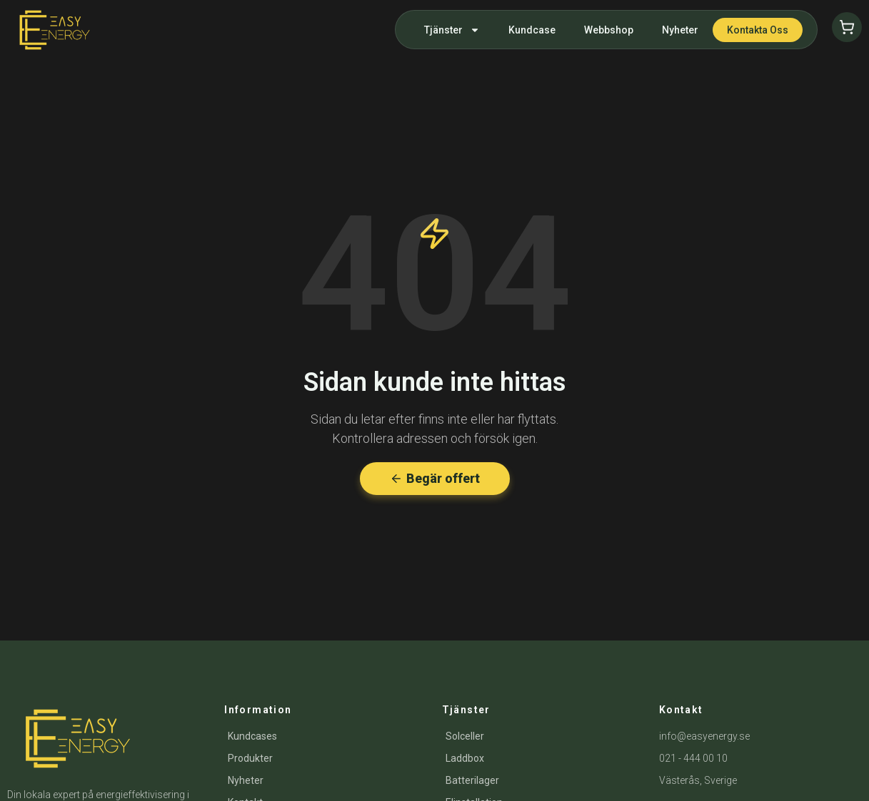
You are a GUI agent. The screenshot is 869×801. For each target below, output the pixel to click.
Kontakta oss (757, 30)
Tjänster (452, 30)
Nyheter (680, 30)
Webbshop (608, 30)
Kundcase (532, 30)
